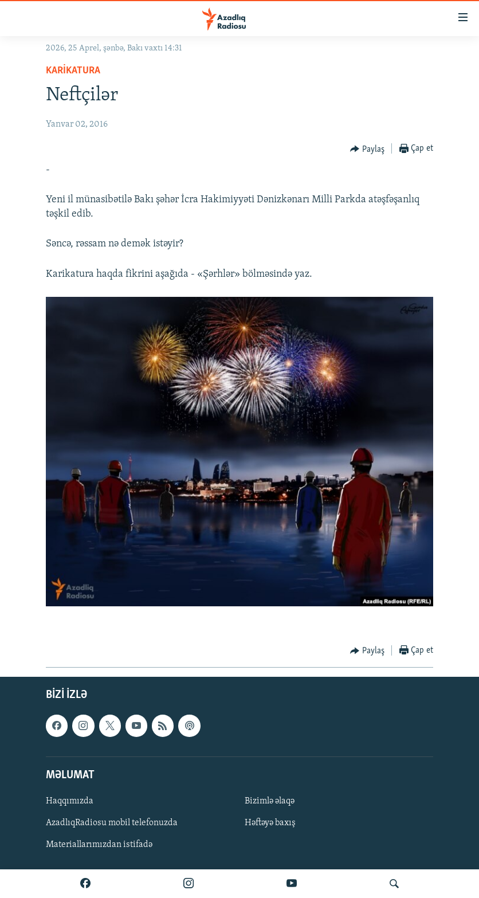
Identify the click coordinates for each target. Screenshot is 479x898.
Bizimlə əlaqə (270, 801)
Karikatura (73, 70)
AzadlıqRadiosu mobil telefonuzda (112, 823)
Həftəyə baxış (270, 823)
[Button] (367, 149)
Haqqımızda (69, 801)
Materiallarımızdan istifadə (99, 844)
